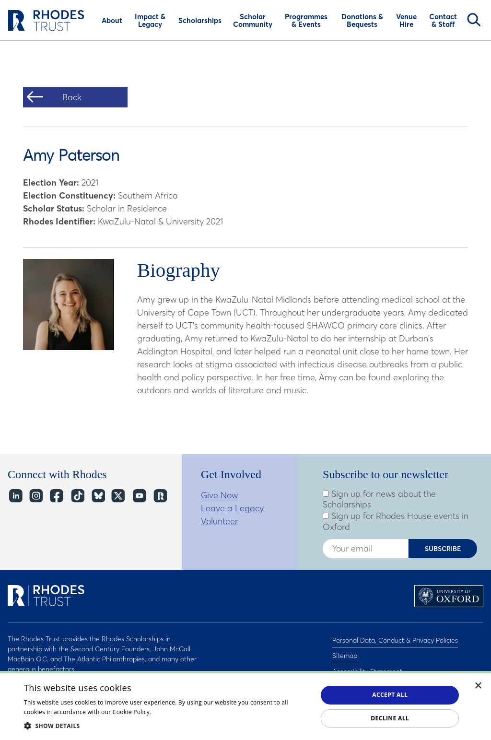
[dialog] (245, 705)
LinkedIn (15, 496)
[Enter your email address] (365, 548)
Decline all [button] (390, 718)
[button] (166, 725)
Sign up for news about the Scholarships (379, 499)
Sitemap (344, 651)
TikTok (77, 496)
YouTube (138, 496)
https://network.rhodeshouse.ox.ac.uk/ (159, 496)
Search (473, 19)
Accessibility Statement (367, 663)
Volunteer (219, 521)
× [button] (478, 686)
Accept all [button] (390, 695)
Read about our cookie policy (193, 712)
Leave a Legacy (232, 508)
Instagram (35, 496)
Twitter (118, 496)
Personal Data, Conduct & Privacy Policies (395, 638)
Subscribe (443, 548)
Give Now (219, 495)
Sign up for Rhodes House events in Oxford (395, 521)
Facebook (56, 496)
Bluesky (97, 496)
